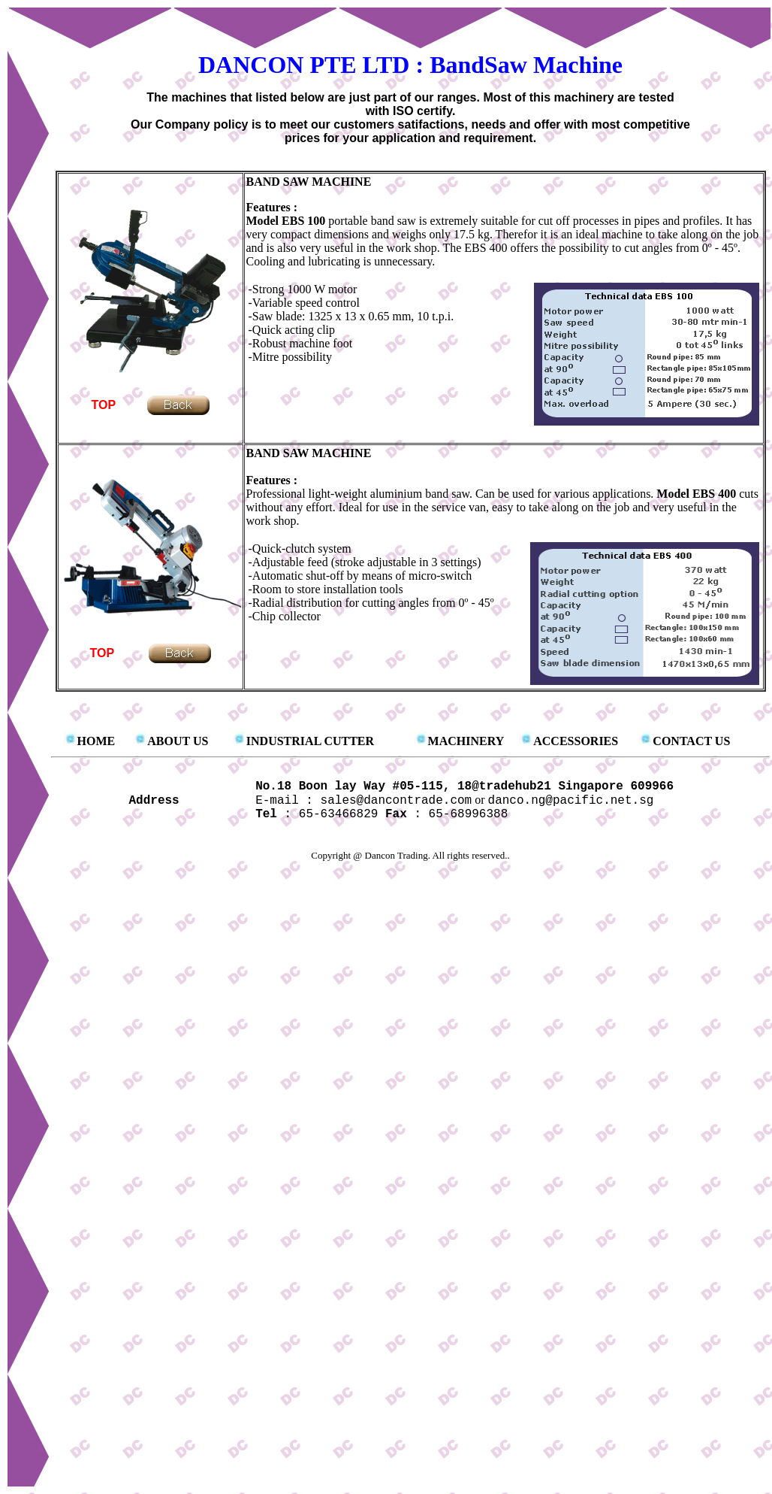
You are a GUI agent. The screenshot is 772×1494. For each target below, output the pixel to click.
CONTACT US (691, 741)
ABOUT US (177, 741)
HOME (96, 741)
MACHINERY (466, 741)
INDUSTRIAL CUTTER (310, 741)
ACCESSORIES (575, 741)
